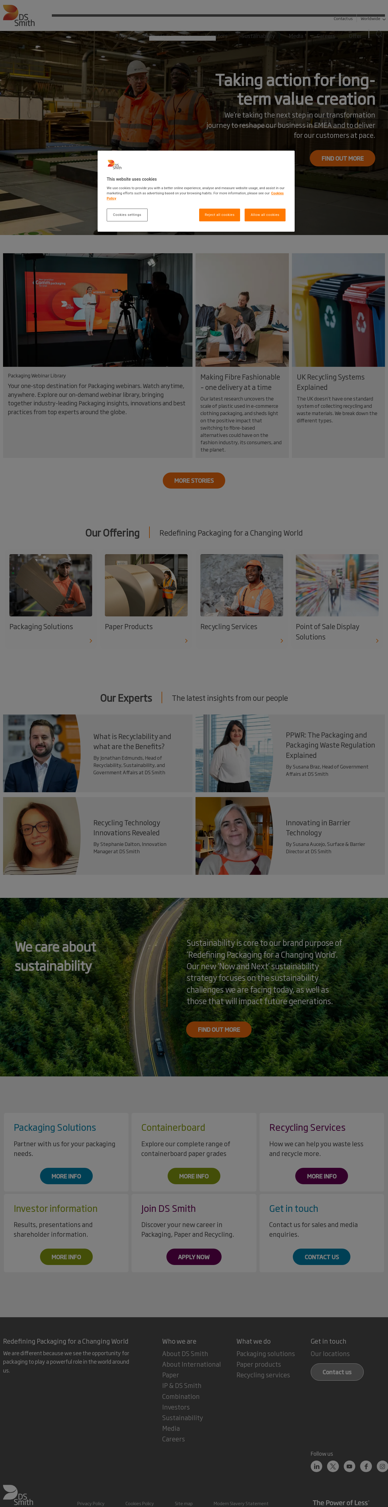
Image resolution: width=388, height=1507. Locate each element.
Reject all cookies (219, 215)
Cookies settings (127, 215)
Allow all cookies (265, 215)
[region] (196, 191)
